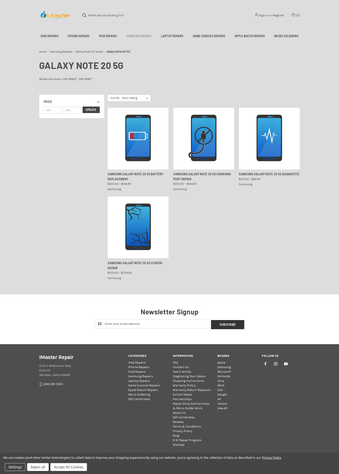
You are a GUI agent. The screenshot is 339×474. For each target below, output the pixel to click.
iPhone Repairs (79, 36)
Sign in (263, 15)
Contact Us (181, 366)
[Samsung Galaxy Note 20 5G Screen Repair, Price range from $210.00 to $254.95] (138, 227)
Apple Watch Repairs (249, 36)
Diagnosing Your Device (189, 375)
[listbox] (136, 98)
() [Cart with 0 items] (296, 15)
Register (278, 15)
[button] (72, 101)
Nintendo (223, 375)
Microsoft (224, 371)
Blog (176, 435)
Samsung (224, 366)
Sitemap (178, 444)
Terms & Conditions (187, 425)
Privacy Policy (182, 430)
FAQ (175, 362)
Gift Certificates (139, 398)
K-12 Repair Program (187, 439)
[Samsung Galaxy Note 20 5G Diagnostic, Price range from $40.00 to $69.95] (269, 138)
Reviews (178, 421)
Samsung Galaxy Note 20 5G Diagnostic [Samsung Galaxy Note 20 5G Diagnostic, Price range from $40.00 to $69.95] (269, 174)
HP (219, 398)
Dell (220, 389)
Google (222, 394)
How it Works (182, 371)
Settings (15, 467)
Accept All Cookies (68, 467)
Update (91, 110)
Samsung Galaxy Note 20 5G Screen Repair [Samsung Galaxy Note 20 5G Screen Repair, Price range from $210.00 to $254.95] (135, 265)
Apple (221, 362)
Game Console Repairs (209, 36)
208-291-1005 (53, 383)
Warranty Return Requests (192, 389)
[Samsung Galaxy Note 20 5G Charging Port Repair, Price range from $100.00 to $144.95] (203, 138)
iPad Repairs (49, 36)
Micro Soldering (286, 36)
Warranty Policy (184, 384)
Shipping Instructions (188, 380)
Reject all (38, 467)
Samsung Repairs (138, 36)
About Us (179, 412)
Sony (220, 380)
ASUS (220, 384)
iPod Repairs (108, 36)
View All (222, 407)
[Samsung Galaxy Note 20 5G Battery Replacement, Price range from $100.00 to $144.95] (138, 138)
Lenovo (222, 403)
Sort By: (115, 98)
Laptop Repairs (172, 36)
